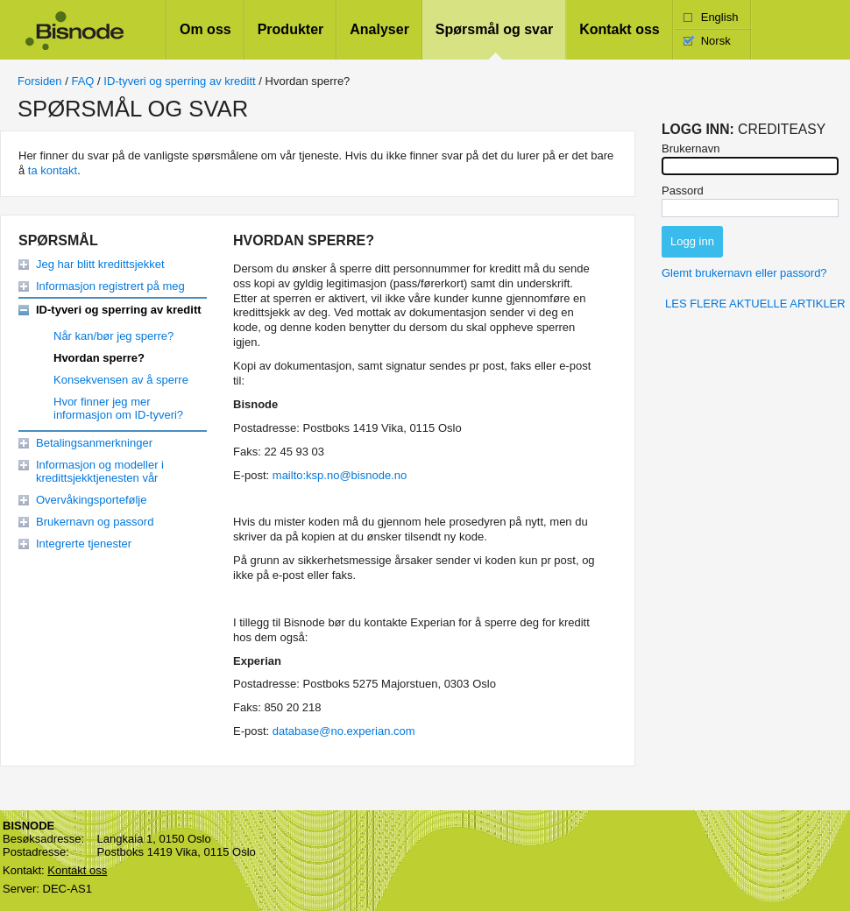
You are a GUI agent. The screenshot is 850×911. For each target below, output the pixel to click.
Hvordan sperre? (99, 357)
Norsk (716, 40)
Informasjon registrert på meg (110, 286)
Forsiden (40, 81)
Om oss (205, 29)
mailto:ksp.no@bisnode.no (340, 475)
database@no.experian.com (344, 731)
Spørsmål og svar (494, 29)
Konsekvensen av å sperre (120, 379)
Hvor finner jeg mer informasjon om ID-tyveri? (118, 408)
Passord (683, 190)
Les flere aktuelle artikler (755, 303)
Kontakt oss (619, 29)
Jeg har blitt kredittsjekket (100, 264)
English (720, 17)
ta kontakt (52, 170)
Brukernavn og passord (94, 521)
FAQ (82, 81)
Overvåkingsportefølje (91, 499)
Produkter (291, 29)
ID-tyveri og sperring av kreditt (179, 81)
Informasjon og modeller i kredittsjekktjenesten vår (100, 471)
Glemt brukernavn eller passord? (744, 272)
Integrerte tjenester (83, 543)
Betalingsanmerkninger (94, 442)
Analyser (379, 29)
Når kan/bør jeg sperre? (113, 336)
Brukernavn (690, 148)
